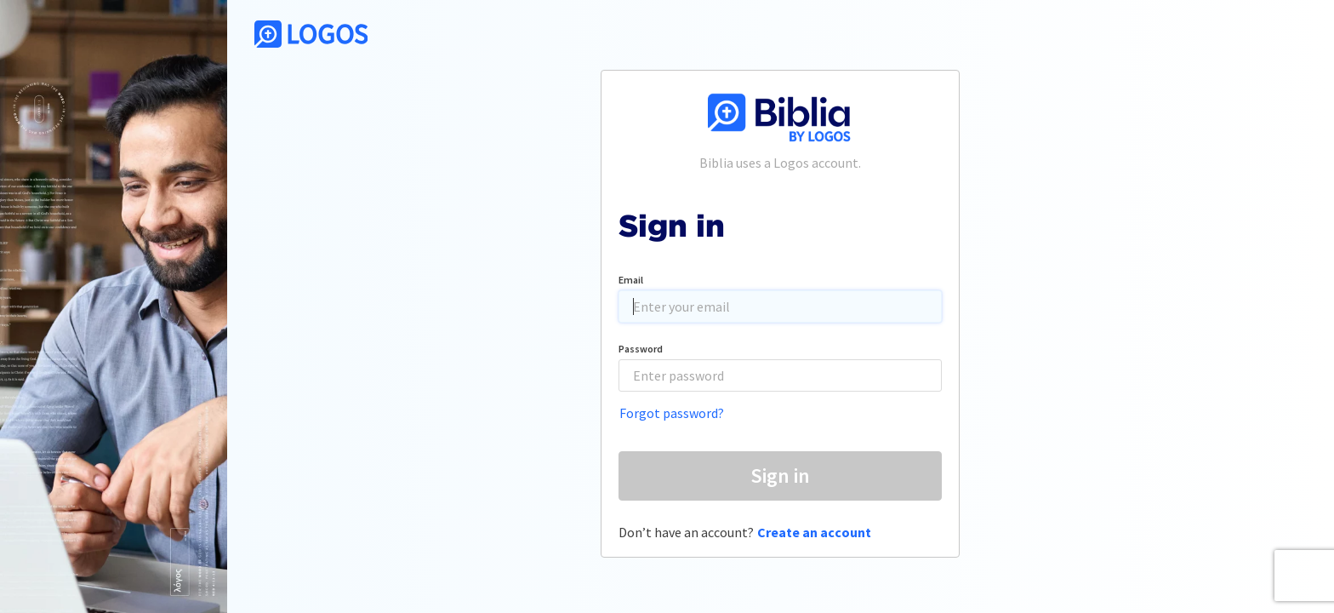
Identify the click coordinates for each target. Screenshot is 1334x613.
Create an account (814, 532)
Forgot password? (671, 413)
